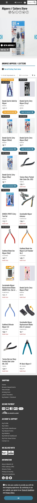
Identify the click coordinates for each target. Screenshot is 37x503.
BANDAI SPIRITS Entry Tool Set (9, 215)
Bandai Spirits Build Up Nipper (9, 102)
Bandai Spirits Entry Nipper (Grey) (26, 102)
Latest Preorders (7, 395)
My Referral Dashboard (9, 436)
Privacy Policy (10, 493)
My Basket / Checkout (9, 397)
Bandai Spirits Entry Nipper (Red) (26, 139)
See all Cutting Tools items (12, 69)
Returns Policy (6, 469)
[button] (35, 37)
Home (4, 385)
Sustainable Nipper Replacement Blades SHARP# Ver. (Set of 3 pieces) (9, 287)
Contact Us (5, 441)
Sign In (18, 2)
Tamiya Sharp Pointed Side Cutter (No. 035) (27, 178)
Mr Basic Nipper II (25, 364)
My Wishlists (6, 433)
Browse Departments (9, 387)
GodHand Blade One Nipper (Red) (8, 252)
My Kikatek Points (7, 431)
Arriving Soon (6, 392)
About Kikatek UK (7, 464)
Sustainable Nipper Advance (26, 215)
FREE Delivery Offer (8, 467)
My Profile (5, 423)
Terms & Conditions (28, 490)
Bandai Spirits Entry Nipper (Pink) (26, 288)
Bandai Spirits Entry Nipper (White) (8, 139)
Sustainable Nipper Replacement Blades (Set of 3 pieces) (26, 324)
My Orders (5, 426)
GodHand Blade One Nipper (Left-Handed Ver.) (26, 250)
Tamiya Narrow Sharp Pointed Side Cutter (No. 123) (9, 361)
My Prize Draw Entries (9, 438)
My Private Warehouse (9, 428)
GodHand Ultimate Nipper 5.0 (8, 325)
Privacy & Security (7, 472)
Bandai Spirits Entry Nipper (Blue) (8, 175)
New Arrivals (6, 389)
